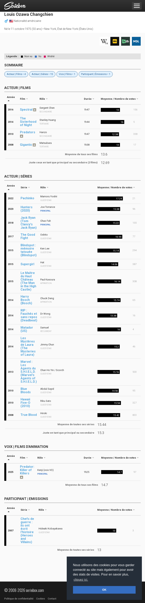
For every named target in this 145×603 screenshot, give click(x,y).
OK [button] (104, 589)
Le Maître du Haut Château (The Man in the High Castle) (28, 281)
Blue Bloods (26, 390)
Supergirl (27, 264)
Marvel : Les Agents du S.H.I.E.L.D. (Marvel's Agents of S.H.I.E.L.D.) (29, 371)
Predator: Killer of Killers (27, 470)
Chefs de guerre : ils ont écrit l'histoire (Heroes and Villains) (27, 530)
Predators (27, 132)
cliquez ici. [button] (81, 579)
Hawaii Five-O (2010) (25, 403)
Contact (52, 598)
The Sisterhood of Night (28, 122)
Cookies (40, 598)
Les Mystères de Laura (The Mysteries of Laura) (28, 346)
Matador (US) (27, 329)
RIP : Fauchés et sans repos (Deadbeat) (29, 315)
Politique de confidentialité (18, 598)
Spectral (26, 109)
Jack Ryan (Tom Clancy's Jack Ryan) (29, 222)
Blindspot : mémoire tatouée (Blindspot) (29, 250)
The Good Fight (28, 236)
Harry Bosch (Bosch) (26, 300)
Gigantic (26, 144)
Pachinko (27, 198)
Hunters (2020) (26, 208)
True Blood (29, 414)
